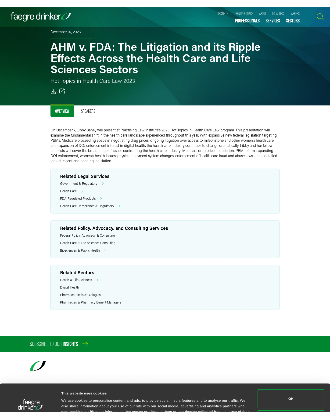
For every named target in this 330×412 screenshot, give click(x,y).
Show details (72, 403)
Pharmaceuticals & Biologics (83, 295)
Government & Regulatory (82, 183)
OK (291, 371)
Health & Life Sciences (79, 280)
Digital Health (72, 287)
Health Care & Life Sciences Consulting (91, 243)
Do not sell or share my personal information (291, 392)
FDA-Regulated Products (81, 198)
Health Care (71, 191)
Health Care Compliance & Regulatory (90, 206)
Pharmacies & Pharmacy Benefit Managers (93, 302)
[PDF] (53, 91)
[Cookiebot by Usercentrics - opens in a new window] (30, 402)
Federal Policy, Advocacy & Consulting (90, 235)
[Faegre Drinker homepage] (41, 17)
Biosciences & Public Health (83, 250)
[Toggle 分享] (62, 91)
